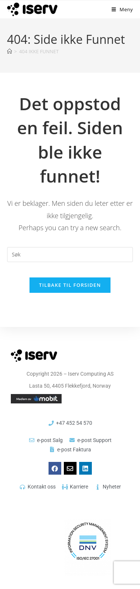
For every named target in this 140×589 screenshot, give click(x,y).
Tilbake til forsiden (70, 285)
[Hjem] (9, 51)
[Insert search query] (70, 254)
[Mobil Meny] (122, 9)
